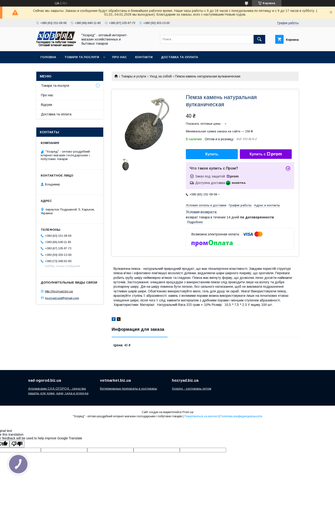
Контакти (144, 57)
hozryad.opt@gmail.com (62, 298)
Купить (211, 154)
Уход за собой (161, 76)
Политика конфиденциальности (241, 416)
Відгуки (46, 105)
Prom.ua (187, 412)
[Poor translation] (17, 444)
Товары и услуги (133, 76)
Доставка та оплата (179, 57)
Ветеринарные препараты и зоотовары (128, 388)
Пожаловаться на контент (201, 416)
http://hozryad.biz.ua (59, 291)
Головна (48, 57)
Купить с (266, 154)
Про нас (119, 57)
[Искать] (259, 39)
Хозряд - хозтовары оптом (191, 388)
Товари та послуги (81, 57)
